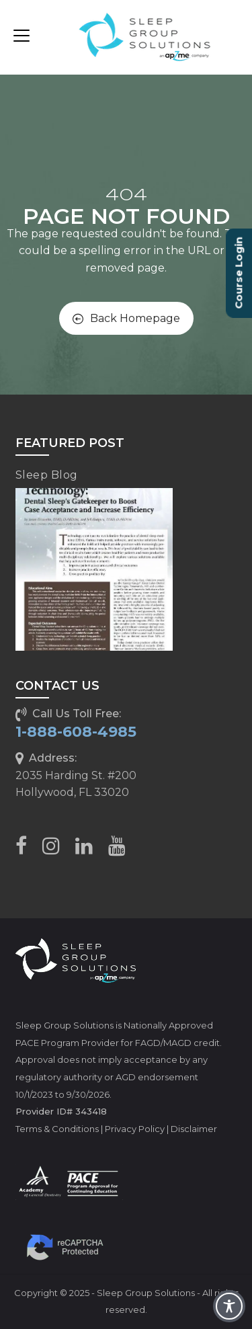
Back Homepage (126, 318)
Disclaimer (194, 1128)
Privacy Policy (135, 1128)
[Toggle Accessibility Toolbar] (229, 1306)
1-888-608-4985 (75, 732)
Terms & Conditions (57, 1128)
